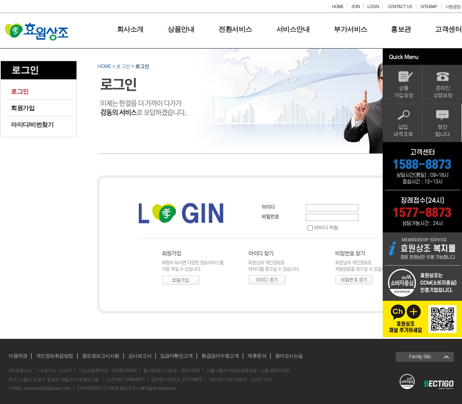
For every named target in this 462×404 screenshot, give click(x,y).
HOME (337, 6)
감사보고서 (140, 356)
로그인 (20, 91)
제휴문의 (257, 356)
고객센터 (448, 29)
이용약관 (17, 356)
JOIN (355, 6)
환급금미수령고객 (220, 356)
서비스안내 (293, 29)
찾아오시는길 (289, 356)
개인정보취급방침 (54, 356)
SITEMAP (429, 6)
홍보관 (401, 29)
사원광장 (453, 6)
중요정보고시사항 (100, 356)
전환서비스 (235, 29)
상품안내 (180, 29)
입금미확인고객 (176, 356)
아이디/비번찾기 (32, 124)
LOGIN (373, 6)
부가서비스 (350, 29)
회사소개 (130, 29)
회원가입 (22, 107)
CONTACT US (400, 6)
